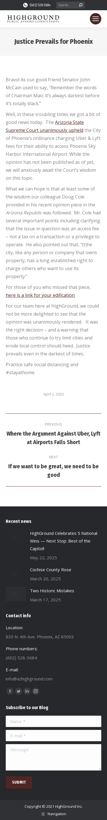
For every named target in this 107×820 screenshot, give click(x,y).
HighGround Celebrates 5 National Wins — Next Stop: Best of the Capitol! (63, 540)
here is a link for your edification (40, 295)
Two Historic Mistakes (52, 590)
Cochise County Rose (50, 569)
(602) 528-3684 (37, 5)
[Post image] (16, 536)
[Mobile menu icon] (95, 18)
